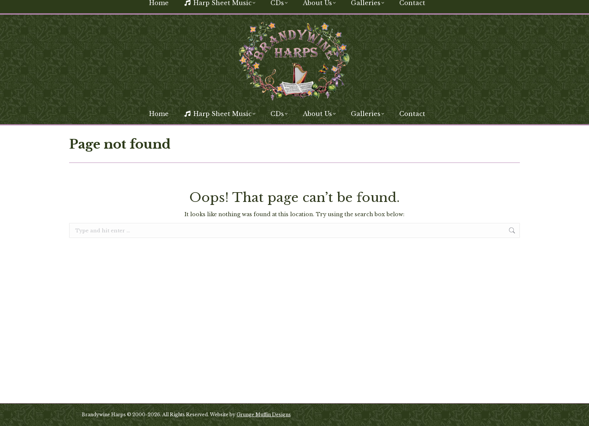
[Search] (463, 6)
